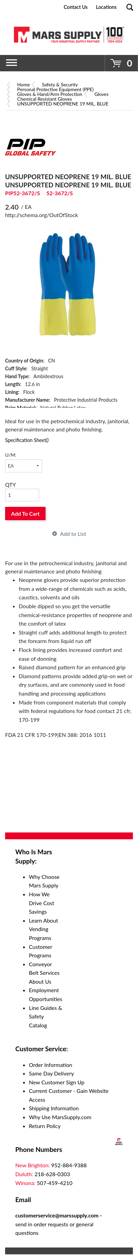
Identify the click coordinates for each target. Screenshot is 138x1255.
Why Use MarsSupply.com (60, 1117)
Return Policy (45, 1126)
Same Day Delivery (51, 1073)
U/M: (10, 455)
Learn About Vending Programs (43, 929)
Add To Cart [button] (25, 513)
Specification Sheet (27, 440)
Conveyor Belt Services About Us (44, 973)
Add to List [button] (73, 533)
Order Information (50, 1064)
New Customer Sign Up (56, 1082)
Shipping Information (54, 1108)
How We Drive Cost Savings (41, 903)
